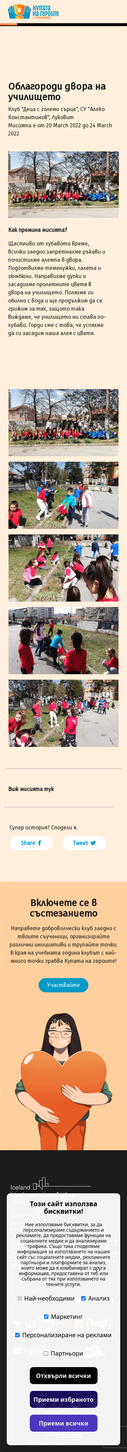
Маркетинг (63, 1316)
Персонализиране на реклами (63, 1335)
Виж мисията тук (31, 789)
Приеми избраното (63, 1399)
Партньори (63, 1353)
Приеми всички (63, 1423)
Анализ (95, 1298)
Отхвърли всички (63, 1376)
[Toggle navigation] (115, 11)
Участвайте (63, 985)
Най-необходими (46, 1298)
